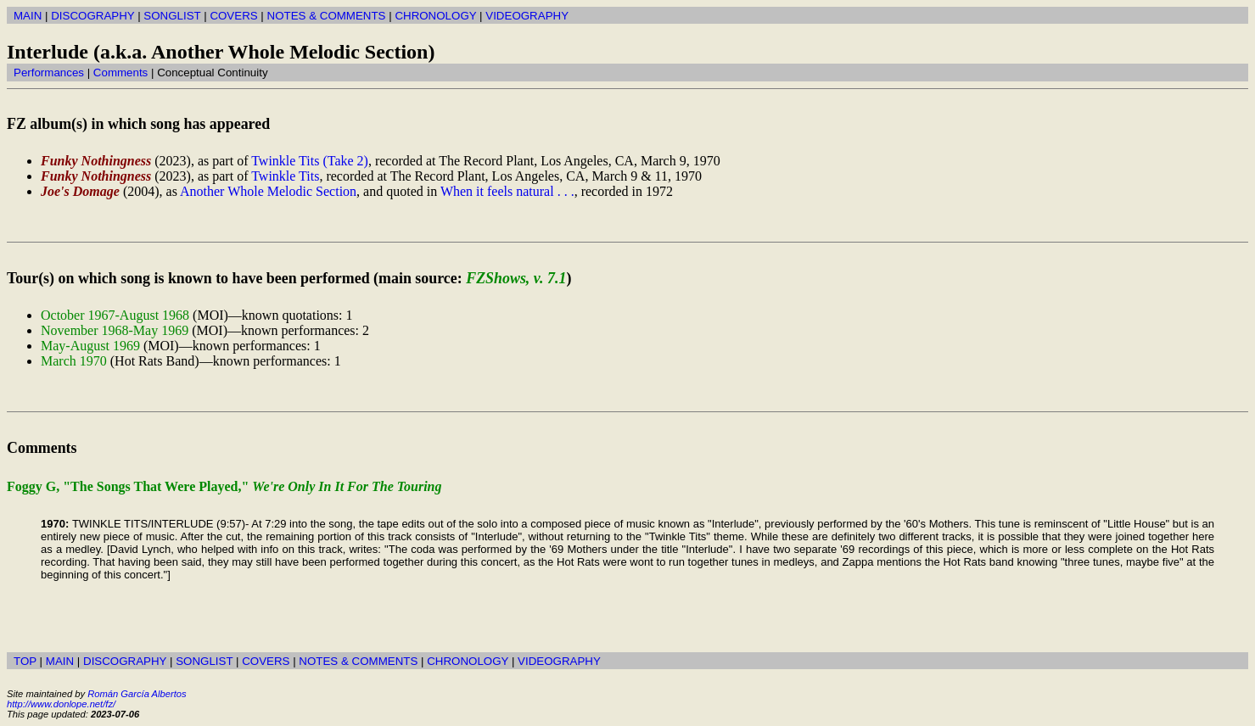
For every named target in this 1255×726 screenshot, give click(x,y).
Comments (120, 72)
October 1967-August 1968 (115, 315)
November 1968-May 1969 (114, 330)
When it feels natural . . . (507, 191)
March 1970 (74, 361)
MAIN (28, 15)
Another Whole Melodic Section (268, 191)
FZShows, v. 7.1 (516, 278)
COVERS (233, 15)
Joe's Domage (80, 191)
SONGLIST (171, 15)
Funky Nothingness (96, 161)
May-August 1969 (90, 345)
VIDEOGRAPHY (527, 15)
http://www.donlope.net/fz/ (61, 704)
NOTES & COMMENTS (326, 15)
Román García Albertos (136, 694)
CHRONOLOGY (435, 15)
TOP (25, 661)
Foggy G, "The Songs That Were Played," (224, 486)
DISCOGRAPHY (92, 15)
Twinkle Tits (285, 176)
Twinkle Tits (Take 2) (309, 161)
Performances (49, 72)
